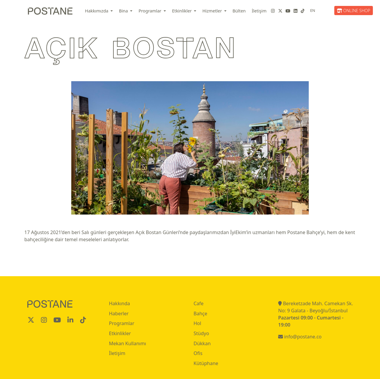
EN (312, 10)
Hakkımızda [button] (97, 11)
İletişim (259, 11)
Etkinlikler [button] (182, 11)
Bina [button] (124, 11)
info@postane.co (300, 336)
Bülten (239, 11)
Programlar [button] (151, 11)
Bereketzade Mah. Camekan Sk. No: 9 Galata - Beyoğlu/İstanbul (315, 307)
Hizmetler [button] (212, 11)
